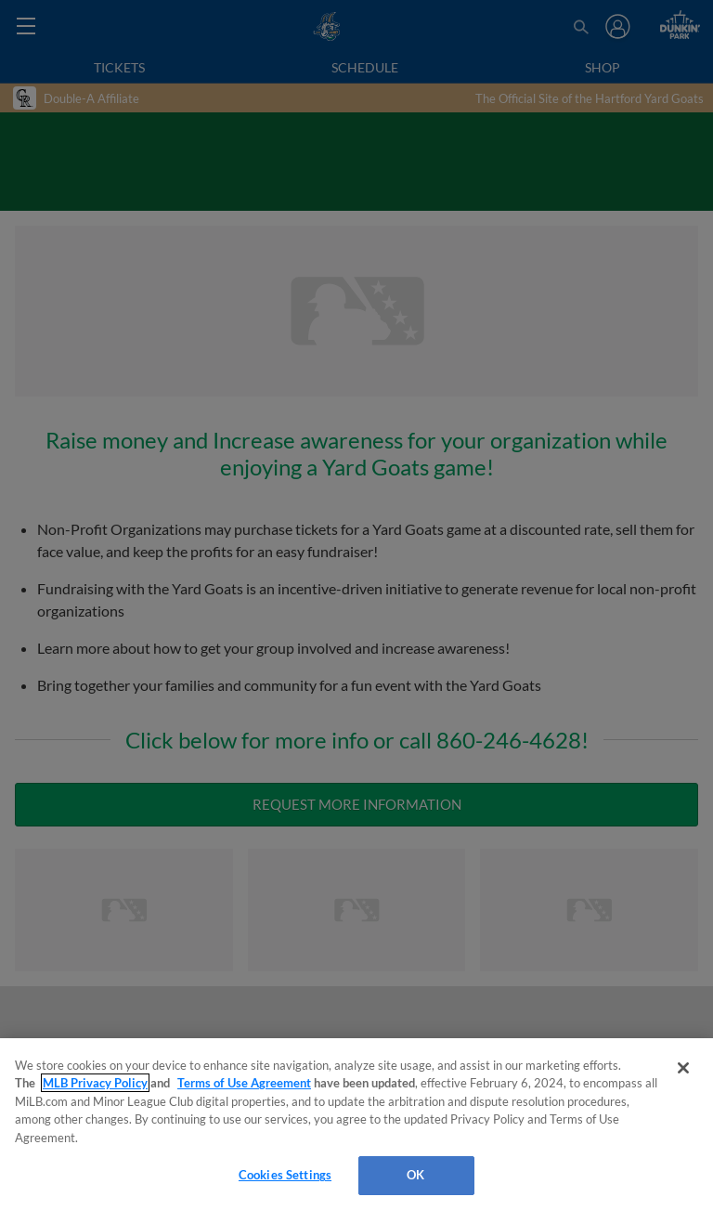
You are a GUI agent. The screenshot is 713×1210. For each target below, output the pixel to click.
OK (415, 1174)
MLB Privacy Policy (95, 1082)
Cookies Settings (285, 1174)
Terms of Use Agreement (244, 1082)
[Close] (683, 1067)
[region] (356, 1124)
